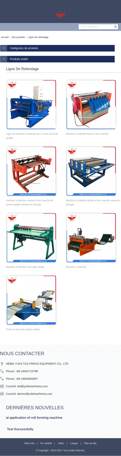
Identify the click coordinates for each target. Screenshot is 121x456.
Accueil (5, 37)
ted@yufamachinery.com (32, 386)
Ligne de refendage (38, 37)
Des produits (18, 37)
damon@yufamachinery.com (34, 393)
